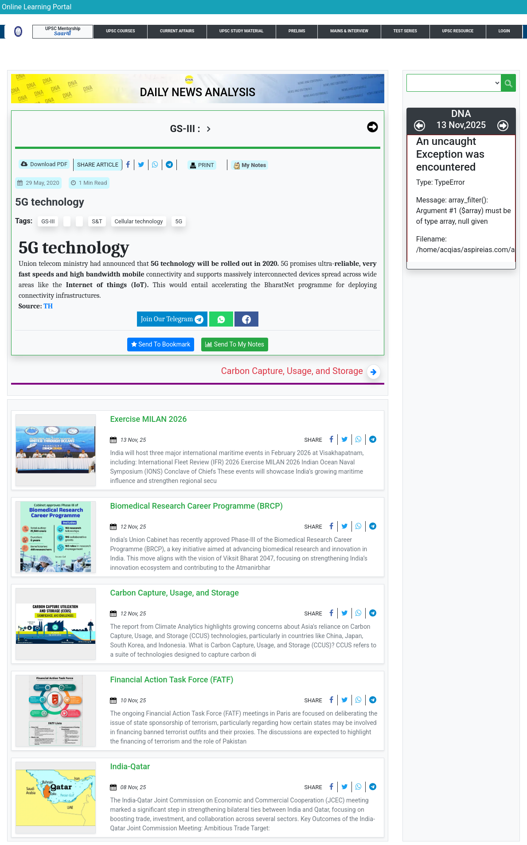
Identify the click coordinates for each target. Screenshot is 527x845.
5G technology (49, 202)
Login (504, 31)
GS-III (48, 221)
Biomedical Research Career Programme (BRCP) (196, 505)
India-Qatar (130, 766)
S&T (97, 221)
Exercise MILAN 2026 (148, 419)
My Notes (249, 165)
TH (48, 306)
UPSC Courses (120, 31)
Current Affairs (177, 31)
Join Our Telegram (172, 319)
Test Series (405, 31)
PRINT (202, 165)
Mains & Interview (349, 31)
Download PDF (44, 165)
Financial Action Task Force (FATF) (171, 679)
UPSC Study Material (241, 31)
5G (178, 221)
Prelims (297, 31)
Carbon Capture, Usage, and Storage (292, 371)
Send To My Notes (234, 344)
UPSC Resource (457, 31)
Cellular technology (139, 221)
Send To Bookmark (161, 344)
